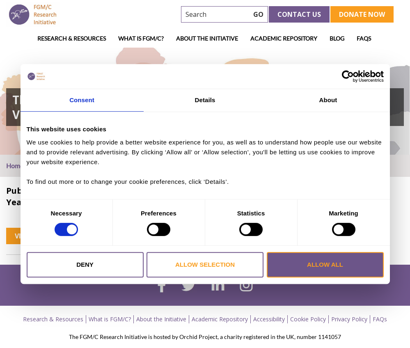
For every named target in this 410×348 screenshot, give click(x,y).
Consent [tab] (81, 99)
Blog (337, 38)
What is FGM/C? (141, 38)
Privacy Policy (349, 319)
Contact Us (299, 14)
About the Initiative (207, 38)
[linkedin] (217, 286)
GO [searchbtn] (258, 14)
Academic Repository (283, 38)
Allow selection (205, 264)
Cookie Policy (308, 319)
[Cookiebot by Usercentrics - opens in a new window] (348, 76)
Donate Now (362, 14)
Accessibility (269, 319)
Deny (85, 264)
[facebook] (162, 286)
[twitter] (188, 286)
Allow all (325, 264)
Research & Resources (71, 38)
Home (14, 165)
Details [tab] (205, 99)
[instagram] (246, 286)
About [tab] (328, 99)
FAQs (364, 38)
